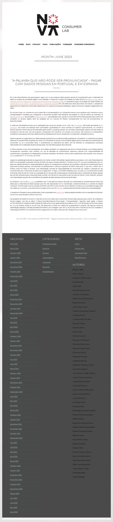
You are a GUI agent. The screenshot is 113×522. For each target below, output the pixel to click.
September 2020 (16, 489)
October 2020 (15, 484)
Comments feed (81, 253)
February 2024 (15, 336)
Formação (67, 44)
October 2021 (15, 433)
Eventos (45, 253)
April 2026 (14, 244)
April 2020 (14, 512)
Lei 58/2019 (60, 192)
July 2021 (13, 442)
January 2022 (15, 419)
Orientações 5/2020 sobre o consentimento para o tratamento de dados (34, 104)
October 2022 (15, 387)
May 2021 (13, 452)
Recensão (46, 267)
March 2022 (14, 410)
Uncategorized (48, 271)
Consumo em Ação (49, 244)
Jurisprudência (48, 258)
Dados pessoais (76, 218)
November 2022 (16, 382)
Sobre (21, 44)
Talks (44, 44)
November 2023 (16, 350)
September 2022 (16, 392)
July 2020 (13, 498)
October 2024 (15, 308)
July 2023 (13, 359)
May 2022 (13, 401)
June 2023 (14, 364)
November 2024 (16, 304)
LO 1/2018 (31, 181)
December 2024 (16, 299)
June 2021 (14, 447)
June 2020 (14, 503)
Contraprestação (63, 218)
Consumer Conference (84, 44)
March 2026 (14, 248)
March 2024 (14, 332)
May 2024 (13, 322)
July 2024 (13, 318)
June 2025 (14, 281)
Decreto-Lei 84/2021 (17, 117)
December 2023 (16, 345)
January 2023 (15, 378)
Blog (28, 44)
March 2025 (14, 295)
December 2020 (16, 475)
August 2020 (14, 493)
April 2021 (14, 456)
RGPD (12, 155)
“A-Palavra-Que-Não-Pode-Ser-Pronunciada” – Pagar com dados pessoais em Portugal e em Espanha (56, 82)
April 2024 (14, 327)
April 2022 (14, 406)
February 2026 (15, 253)
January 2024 (15, 341)
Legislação (46, 262)
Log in (77, 244)
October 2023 (15, 355)
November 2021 (16, 429)
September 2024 (16, 313)
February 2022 (15, 415)
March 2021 (14, 461)
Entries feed (79, 248)
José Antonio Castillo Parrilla (38, 218)
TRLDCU (60, 188)
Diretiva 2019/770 (41, 117)
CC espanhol (78, 125)
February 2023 (15, 373)
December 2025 (16, 262)
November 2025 (16, 267)
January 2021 (15, 470)
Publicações (55, 44)
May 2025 (13, 285)
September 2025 (16, 276)
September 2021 (16, 438)
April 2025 (14, 290)
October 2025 (15, 271)
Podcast (36, 44)
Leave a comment (89, 218)
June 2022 (14, 396)
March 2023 (14, 369)
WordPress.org (80, 258)
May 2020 (13, 507)
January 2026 (15, 258)
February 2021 (15, 466)
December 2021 (16, 424)
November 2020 (16, 479)
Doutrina (56, 88)
